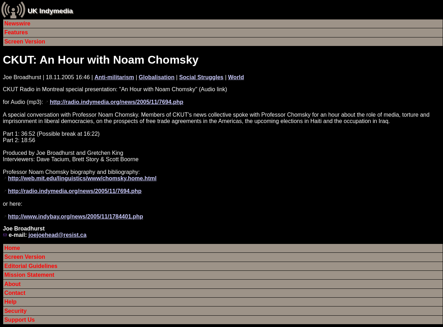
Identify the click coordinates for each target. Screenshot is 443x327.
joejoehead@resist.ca (57, 235)
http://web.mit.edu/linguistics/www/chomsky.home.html (82, 178)
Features (16, 32)
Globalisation (156, 77)
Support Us (19, 320)
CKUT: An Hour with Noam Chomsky (101, 59)
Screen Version (24, 42)
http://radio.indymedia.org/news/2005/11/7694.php (116, 102)
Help (10, 302)
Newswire (17, 24)
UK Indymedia (50, 10)
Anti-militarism (114, 77)
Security (15, 311)
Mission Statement (29, 275)
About (12, 284)
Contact (14, 293)
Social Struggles (201, 77)
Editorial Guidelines (30, 266)
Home (12, 248)
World (236, 77)
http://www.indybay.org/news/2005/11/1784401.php (75, 217)
